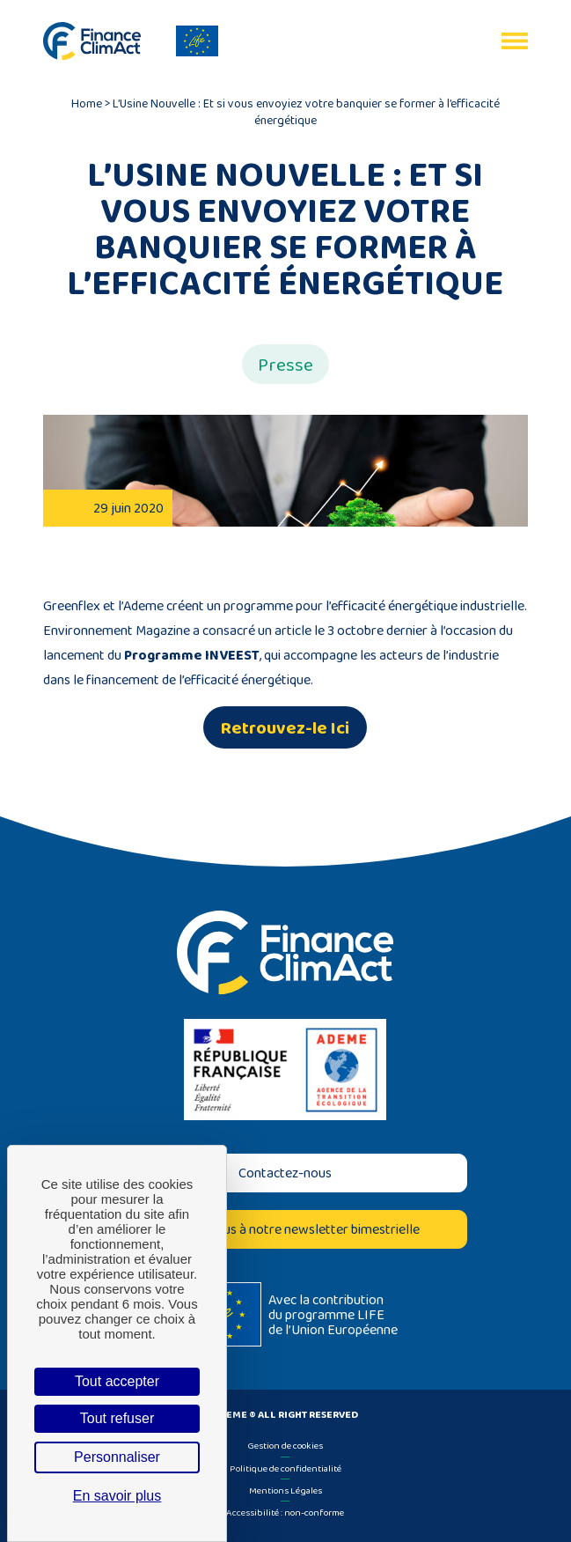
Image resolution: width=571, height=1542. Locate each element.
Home (86, 103)
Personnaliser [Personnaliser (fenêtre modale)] (117, 1457)
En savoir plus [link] (117, 1495)
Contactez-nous (285, 1172)
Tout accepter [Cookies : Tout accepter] (117, 1381)
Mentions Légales (285, 1490)
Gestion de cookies (285, 1445)
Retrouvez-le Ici (285, 727)
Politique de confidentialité (285, 1468)
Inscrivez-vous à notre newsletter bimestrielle (285, 1229)
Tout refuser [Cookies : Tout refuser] (117, 1418)
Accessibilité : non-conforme (285, 1512)
